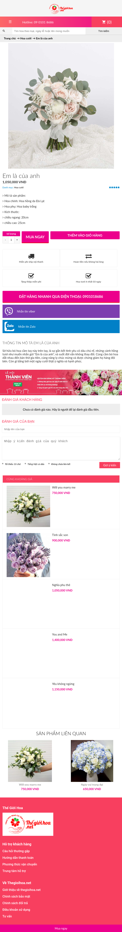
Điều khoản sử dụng (16, 910)
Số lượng (11, 233)
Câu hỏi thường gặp (16, 851)
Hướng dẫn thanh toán (18, 858)
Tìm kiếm (103, 31)
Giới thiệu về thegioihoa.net (22, 890)
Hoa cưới (18, 187)
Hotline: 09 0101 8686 (38, 22)
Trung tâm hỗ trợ (14, 871)
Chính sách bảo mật (16, 896)
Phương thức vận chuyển (20, 864)
